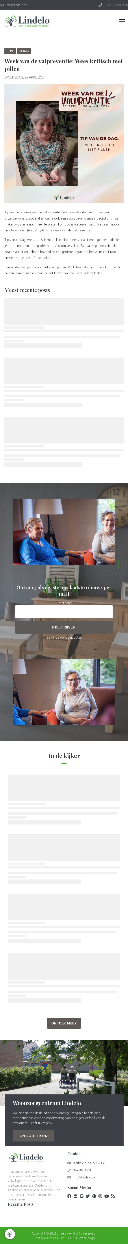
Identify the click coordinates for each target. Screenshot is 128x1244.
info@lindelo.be (84, 1177)
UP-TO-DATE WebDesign (77, 1238)
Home (10, 51)
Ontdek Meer (64, 1023)
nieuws (24, 51)
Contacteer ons (33, 1136)
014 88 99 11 (82, 1170)
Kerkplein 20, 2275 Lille (89, 1163)
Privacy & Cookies (45, 1238)
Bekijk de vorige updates (64, 637)
